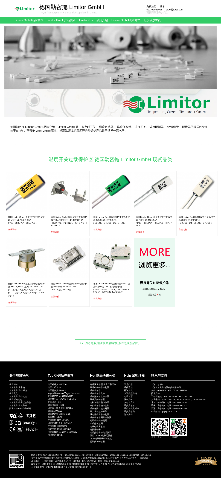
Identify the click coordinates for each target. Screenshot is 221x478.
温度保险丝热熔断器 (99, 408)
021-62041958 (154, 9)
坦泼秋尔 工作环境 (18, 390)
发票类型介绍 (130, 393)
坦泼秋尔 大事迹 (17, 387)
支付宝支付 (129, 402)
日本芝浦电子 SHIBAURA (60, 423)
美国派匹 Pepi (54, 402)
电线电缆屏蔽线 (97, 426)
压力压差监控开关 (98, 411)
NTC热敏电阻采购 (116, 464)
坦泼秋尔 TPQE (55, 435)
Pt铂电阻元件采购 (98, 464)
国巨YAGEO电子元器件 (101, 435)
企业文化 (13, 393)
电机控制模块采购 (80, 464)
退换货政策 (129, 405)
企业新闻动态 (15, 399)
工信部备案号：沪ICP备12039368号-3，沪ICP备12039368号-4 (61, 467)
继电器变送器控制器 (99, 414)
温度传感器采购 (63, 464)
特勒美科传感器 (97, 441)
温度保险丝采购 (133, 464)
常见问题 (128, 384)
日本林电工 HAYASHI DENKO (62, 399)
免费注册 (151, 6)
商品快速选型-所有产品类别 (103, 384)
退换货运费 (129, 411)
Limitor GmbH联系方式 (125, 20)
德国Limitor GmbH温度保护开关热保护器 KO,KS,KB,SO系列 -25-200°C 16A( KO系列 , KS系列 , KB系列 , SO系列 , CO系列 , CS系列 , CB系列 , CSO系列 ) (26, 289)
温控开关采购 (48, 464)
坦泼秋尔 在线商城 (18, 405)
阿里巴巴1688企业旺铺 (20, 408)
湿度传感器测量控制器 (100, 417)
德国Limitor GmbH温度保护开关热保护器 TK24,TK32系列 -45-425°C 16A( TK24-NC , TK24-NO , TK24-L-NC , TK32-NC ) (69, 221)
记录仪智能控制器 (98, 420)
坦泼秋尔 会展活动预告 (20, 402)
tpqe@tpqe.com (174, 9)
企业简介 (13, 384)
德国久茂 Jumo (55, 387)
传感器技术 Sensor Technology (62, 432)
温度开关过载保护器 (154, 283)
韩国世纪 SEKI (55, 417)
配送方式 (128, 390)
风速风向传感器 (97, 399)
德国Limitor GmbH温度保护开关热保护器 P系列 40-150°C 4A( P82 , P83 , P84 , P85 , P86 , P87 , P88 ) (154, 221)
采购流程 (128, 387)
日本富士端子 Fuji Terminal (60, 408)
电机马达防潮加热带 (99, 402)
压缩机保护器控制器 (99, 387)
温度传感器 (95, 390)
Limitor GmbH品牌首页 (28, 20)
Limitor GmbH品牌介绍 (93, 20)
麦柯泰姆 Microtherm (57, 426)
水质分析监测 (96, 423)
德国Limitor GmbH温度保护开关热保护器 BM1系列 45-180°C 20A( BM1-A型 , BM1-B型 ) (69, 286)
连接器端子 (95, 429)
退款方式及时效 (131, 408)
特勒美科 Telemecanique (59, 429)
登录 (162, 6)
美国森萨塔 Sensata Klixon (60, 396)
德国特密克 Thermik (57, 390)
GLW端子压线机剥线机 (101, 438)
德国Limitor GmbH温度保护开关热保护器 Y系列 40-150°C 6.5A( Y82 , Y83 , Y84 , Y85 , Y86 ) (26, 220)
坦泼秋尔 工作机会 (18, 396)
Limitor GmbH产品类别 (61, 20)
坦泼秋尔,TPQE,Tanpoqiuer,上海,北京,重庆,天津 (75, 455)
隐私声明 (128, 414)
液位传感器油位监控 (99, 405)
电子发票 (128, 396)
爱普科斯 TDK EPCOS (58, 420)
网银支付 (128, 399)
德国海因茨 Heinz (56, 405)
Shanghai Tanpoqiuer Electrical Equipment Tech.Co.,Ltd (125, 455)
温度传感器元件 (97, 393)
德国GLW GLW (55, 411)
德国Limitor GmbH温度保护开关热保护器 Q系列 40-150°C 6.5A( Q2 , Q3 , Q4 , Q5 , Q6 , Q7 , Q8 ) (111, 220)
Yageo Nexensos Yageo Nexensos (64, 393)
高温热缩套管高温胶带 (100, 432)
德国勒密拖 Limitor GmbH (60, 414)
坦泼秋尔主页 (152, 20)
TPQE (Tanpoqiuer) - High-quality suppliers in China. (68, 12)
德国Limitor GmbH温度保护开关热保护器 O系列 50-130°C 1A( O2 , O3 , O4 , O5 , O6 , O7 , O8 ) (197, 220)
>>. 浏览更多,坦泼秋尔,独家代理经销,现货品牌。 (110, 343)
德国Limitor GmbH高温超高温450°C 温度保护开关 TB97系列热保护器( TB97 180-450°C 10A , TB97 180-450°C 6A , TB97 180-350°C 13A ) (111, 287)
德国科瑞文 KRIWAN (57, 384)
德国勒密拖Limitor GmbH (154, 289)
